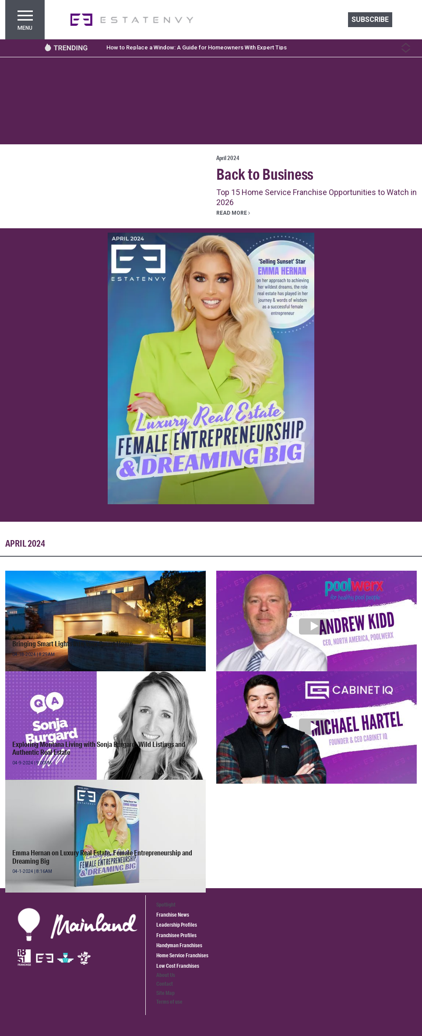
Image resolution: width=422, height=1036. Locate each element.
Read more (233, 213)
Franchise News (172, 914)
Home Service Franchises (182, 955)
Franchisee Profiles (176, 935)
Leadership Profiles (176, 924)
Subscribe (370, 19)
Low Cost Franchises (177, 966)
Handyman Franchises (179, 945)
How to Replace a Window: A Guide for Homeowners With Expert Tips (196, 47)
